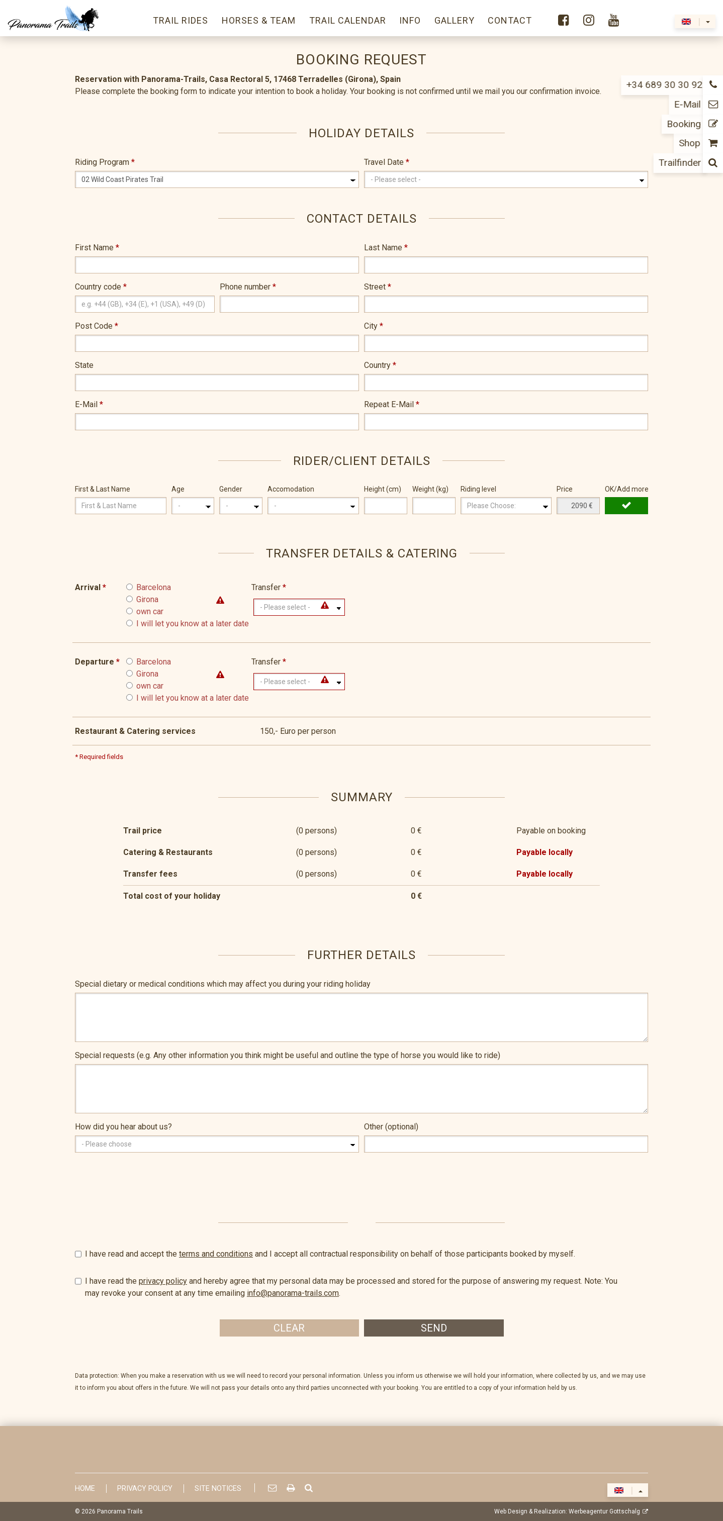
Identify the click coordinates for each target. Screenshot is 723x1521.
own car (149, 611)
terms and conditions (216, 1254)
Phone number (248, 287)
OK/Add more (626, 489)
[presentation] (151, 1179)
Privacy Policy (144, 1488)
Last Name (386, 247)
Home (85, 1488)
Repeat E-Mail (391, 404)
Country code (101, 287)
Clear (289, 1328)
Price (565, 489)
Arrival (90, 587)
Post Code (96, 326)
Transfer (268, 587)
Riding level (478, 489)
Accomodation (290, 489)
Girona (147, 599)
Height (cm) (382, 489)
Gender (230, 489)
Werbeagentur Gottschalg (604, 1511)
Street (377, 287)
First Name (97, 247)
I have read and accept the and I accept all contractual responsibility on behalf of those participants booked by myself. (361, 1254)
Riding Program (105, 162)
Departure (97, 662)
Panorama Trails (120, 1511)
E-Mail (89, 404)
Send (434, 1328)
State (84, 365)
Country (380, 365)
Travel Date (386, 162)
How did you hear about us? (123, 1126)
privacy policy (163, 1281)
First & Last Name (102, 489)
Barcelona (153, 587)
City (373, 326)
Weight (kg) (430, 489)
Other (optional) (391, 1126)
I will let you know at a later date (192, 623)
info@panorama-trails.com (293, 1293)
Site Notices (218, 1488)
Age (178, 489)
